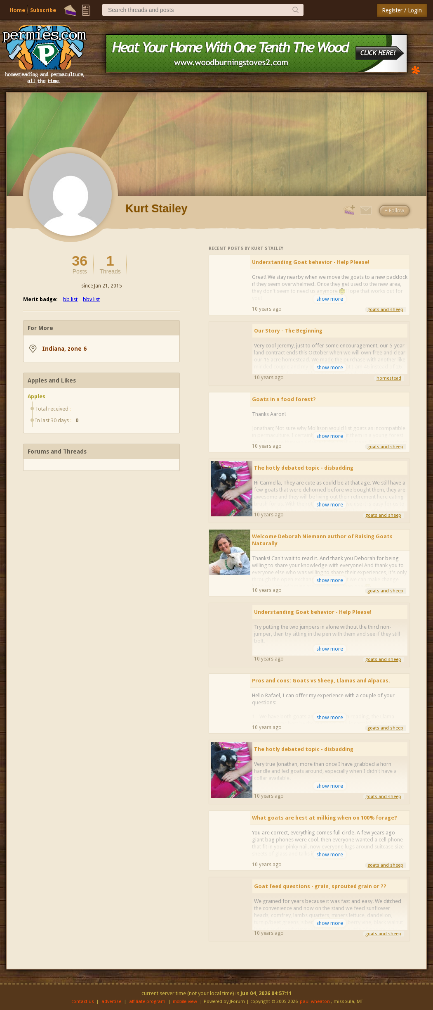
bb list (70, 299)
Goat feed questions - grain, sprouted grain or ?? (320, 886)
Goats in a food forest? (284, 399)
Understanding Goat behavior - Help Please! (310, 262)
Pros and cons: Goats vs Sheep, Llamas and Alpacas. (321, 680)
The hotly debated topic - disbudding (303, 468)
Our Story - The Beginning (288, 331)
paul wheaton (315, 1001)
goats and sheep (385, 309)
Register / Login (402, 10)
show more (329, 299)
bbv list (91, 299)
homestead (389, 378)
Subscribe (43, 10)
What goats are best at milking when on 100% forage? (324, 818)
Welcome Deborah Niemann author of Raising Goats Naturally (322, 540)
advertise (111, 1001)
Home (17, 10)
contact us (82, 1001)
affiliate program (147, 1001)
